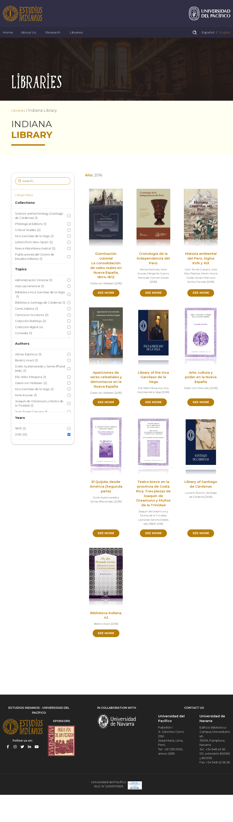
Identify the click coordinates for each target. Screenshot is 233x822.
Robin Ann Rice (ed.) (201, 401)
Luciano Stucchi (194, 515)
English (224, 39)
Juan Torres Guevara (31, 422)
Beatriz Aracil (26, 371)
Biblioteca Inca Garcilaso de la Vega (40, 305)
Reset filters (25, 205)
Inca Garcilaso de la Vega (34, 246)
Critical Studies (27, 240)
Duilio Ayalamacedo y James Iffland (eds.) (40, 379)
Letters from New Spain (34, 253)
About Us (28, 39)
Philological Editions (30, 234)
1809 (20, 439)
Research (52, 39)
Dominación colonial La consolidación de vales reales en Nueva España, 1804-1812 (106, 276)
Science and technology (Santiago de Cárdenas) (39, 226)
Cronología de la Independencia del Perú (153, 269)
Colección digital (29, 337)
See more (106, 306)
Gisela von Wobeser (31, 393)
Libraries (76, 39)
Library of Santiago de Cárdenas (201, 504)
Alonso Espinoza (28, 364)
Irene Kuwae (26, 405)
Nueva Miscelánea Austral (35, 259)
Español (207, 39)
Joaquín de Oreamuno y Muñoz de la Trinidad (39, 414)
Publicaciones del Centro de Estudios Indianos (34, 267)
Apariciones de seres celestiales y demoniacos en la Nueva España (106, 393)
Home (8, 39)
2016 (21, 445)
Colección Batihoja (30, 331)
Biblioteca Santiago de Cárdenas (40, 313)
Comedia (23, 343)
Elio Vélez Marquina (30, 387)
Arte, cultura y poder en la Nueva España (201, 391)
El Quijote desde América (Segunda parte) (106, 504)
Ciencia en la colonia (31, 325)
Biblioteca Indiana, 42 (106, 638)
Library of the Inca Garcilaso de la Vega (153, 391)
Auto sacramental (29, 296)
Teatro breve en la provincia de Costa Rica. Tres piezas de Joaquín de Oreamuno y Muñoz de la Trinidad (153, 514)
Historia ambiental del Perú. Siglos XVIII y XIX (201, 269)
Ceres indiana (26, 319)
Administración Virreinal (33, 290)
